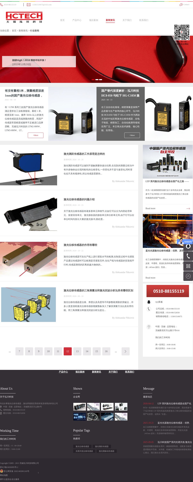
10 (48, 351)
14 (87, 351)
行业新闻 (34, 30)
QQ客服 (159, 302)
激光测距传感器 (102, 446)
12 (67, 351)
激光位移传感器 (82, 446)
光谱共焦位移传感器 (84, 451)
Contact (186, 4)
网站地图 (4, 475)
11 (58, 351)
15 (96, 351)
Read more (150, 208)
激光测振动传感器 (106, 451)
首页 (62, 20)
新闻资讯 (23, 30)
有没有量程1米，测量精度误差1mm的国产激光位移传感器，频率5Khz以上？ (24, 95)
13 (77, 351)
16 (106, 351)
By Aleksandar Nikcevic (123, 181)
